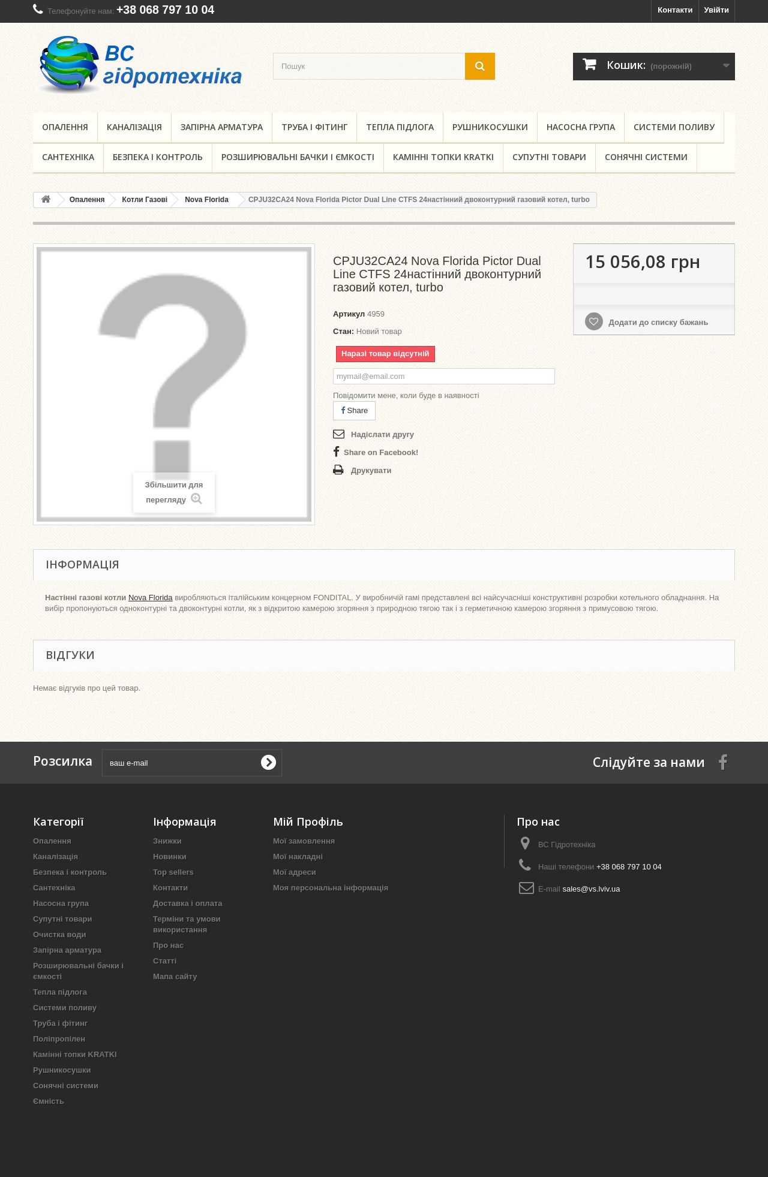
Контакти (675, 9)
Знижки (167, 840)
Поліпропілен (59, 1038)
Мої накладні (298, 856)
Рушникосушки (490, 127)
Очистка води (59, 934)
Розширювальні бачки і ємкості (297, 156)
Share (354, 410)
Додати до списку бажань (657, 322)
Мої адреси (294, 872)
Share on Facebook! (381, 452)
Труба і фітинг (314, 127)
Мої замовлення (304, 840)
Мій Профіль (308, 821)
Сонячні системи (646, 156)
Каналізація (134, 127)
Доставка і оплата (187, 903)
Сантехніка (68, 156)
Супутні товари (549, 156)
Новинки (170, 856)
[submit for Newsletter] (268, 762)
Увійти (716, 9)
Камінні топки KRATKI (443, 156)
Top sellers (173, 872)
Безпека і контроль (158, 156)
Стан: (343, 331)
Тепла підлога (400, 127)
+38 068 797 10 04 (165, 9)
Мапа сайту (175, 976)
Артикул (349, 313)
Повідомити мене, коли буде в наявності (406, 395)
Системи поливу (674, 127)
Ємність (48, 1101)
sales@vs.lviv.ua (591, 888)
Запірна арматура (222, 127)
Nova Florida (150, 597)
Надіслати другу (382, 434)
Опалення (65, 127)
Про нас (168, 945)
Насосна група (581, 127)
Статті (164, 960)
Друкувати (371, 470)
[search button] (480, 66)
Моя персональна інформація (330, 887)
